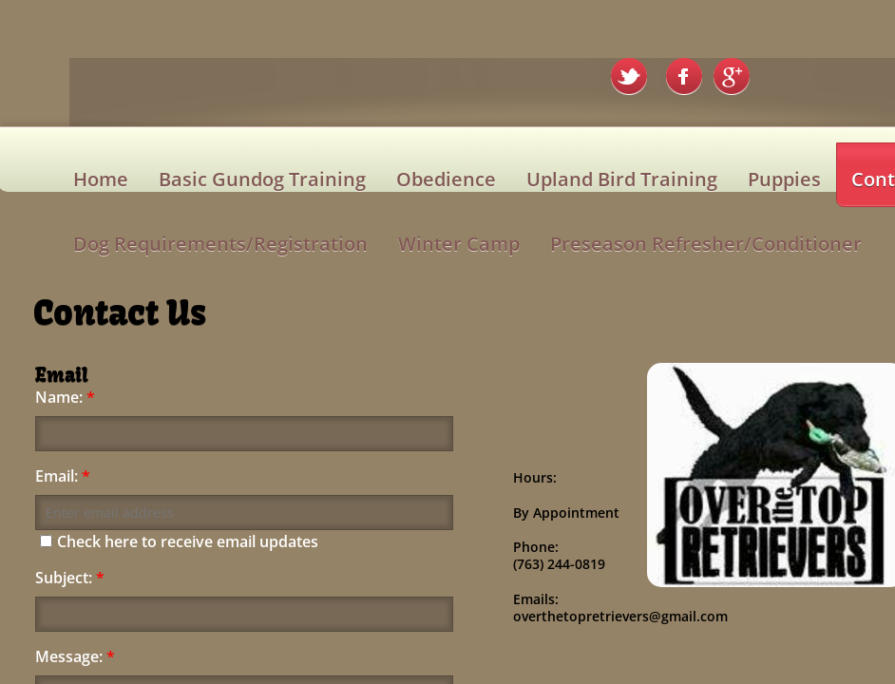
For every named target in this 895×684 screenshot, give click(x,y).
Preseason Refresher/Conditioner (706, 243)
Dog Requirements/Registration (220, 243)
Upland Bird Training (621, 179)
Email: (62, 476)
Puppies (784, 179)
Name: (65, 398)
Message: (75, 657)
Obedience (446, 179)
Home (100, 179)
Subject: (70, 578)
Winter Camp (459, 243)
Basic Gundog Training (262, 179)
